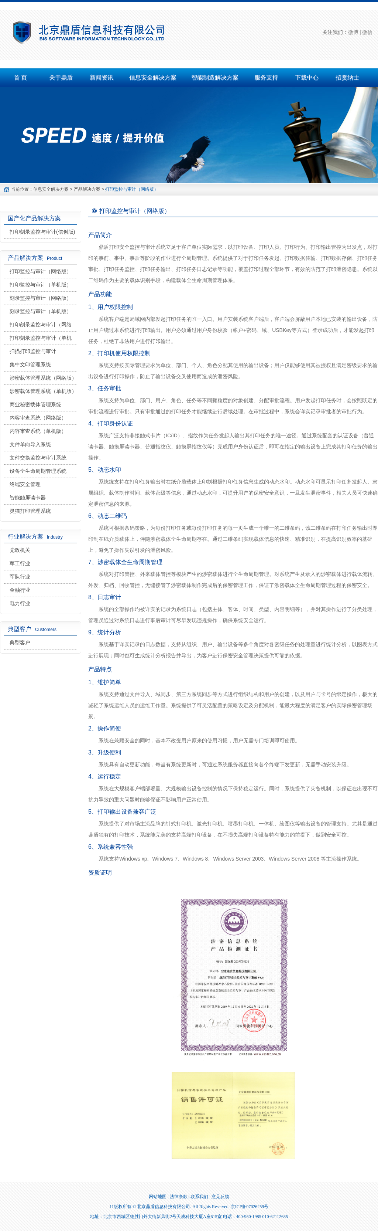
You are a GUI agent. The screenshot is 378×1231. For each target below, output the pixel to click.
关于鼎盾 (61, 77)
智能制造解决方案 (214, 77)
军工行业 (20, 563)
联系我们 (199, 1196)
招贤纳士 (347, 77)
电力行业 (20, 603)
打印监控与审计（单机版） (41, 285)
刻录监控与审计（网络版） (41, 298)
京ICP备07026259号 (250, 1206)
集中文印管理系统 (30, 364)
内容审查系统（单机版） (38, 431)
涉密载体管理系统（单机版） (43, 391)
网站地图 (157, 1196)
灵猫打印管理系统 (30, 511)
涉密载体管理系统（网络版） (43, 378)
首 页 (20, 77)
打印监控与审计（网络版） (41, 271)
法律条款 (179, 1196)
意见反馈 (220, 1196)
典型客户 (20, 642)
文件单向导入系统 (30, 444)
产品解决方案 (87, 189)
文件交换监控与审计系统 (38, 458)
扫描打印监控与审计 (33, 351)
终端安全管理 (25, 484)
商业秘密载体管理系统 (35, 404)
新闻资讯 (101, 77)
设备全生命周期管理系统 (38, 471)
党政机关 (20, 550)
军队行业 (20, 577)
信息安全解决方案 (152, 77)
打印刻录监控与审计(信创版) (42, 232)
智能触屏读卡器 (28, 498)
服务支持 (266, 77)
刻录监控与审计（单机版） (41, 311)
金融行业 (20, 590)
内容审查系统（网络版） (38, 418)
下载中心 (307, 77)
